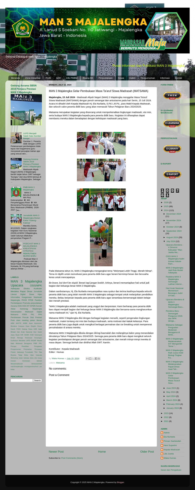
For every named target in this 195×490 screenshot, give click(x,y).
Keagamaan (27, 297)
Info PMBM (72, 78)
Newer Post (56, 451)
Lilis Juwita (169, 454)
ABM (12, 323)
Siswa (121, 78)
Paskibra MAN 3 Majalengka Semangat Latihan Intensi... (174, 280)
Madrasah (38, 297)
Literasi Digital (18, 294)
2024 (166, 210)
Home (102, 451)
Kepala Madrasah (172, 449)
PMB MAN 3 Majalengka (28, 188)
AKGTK (18, 323)
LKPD (28, 340)
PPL (40, 343)
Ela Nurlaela (169, 437)
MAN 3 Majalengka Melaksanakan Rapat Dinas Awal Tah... (174, 365)
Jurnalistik (38, 291)
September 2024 (174, 231)
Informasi (165, 78)
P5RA (24, 314)
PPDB (30, 300)
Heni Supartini (170, 445)
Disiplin (33, 326)
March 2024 (172, 400)
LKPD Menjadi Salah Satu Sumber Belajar (32, 135)
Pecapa (13, 346)
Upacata (39, 355)
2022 (166, 417)
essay (40, 358)
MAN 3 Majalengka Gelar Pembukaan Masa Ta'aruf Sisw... (174, 378)
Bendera (14, 326)
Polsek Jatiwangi (17, 352)
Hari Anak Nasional (24, 332)
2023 (166, 413)
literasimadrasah (17, 364)
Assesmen (38, 323)
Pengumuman (148, 78)
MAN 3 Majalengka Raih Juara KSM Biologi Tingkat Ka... (174, 354)
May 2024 (171, 392)
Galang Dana (27, 329)
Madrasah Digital (33, 312)
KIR (22, 335)
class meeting (22, 320)
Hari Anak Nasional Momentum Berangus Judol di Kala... (174, 292)
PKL (32, 314)
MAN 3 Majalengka (26, 281)
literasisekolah (37, 364)
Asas (31, 323)
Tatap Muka (23, 355)
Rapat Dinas (26, 291)
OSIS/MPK (36, 285)
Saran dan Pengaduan (171, 470)
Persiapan (38, 349)
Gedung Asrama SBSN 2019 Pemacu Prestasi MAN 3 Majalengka (24, 89)
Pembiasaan (16, 317)
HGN (20, 306)
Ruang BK (88, 78)
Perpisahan (28, 349)
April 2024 (171, 396)
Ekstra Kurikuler (33, 288)
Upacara (17, 285)
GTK (58, 78)
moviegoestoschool (31, 366)
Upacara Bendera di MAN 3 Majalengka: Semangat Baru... (175, 303)
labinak (39, 361)
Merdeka (15, 291)
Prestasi (38, 317)
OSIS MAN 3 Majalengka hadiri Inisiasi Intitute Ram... (175, 260)
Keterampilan (16, 312)
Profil (48, 78)
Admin (167, 433)
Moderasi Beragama (24, 343)
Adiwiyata (15, 288)
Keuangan (38, 338)
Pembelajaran (16, 303)
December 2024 (173, 214)
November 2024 (173, 220)
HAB (35, 329)
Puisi (13, 320)
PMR (35, 343)
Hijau (40, 294)
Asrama (14, 306)
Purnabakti (29, 352)
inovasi (13, 361)
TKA (35, 352)
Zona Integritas (32, 78)
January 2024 (172, 408)
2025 (166, 206)
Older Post (147, 451)
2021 (166, 421)
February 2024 (173, 404)
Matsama (60, 363)
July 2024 (171, 241)
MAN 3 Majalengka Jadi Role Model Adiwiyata (174, 270)
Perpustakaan (106, 78)
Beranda (15, 78)
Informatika (15, 297)
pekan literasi (36, 320)
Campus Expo (24, 326)
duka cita (33, 358)
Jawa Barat (15, 335)
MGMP (33, 340)
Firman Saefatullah (172, 441)
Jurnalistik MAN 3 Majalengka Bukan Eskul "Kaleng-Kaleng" (31, 219)
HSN (24, 306)
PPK (40, 314)
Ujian (32, 355)
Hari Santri (37, 332)
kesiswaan (26, 361)
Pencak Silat (28, 317)
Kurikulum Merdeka (18, 340)
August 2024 (172, 237)
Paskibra (38, 300)
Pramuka (26, 303)
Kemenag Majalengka (31, 309)
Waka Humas (170, 458)
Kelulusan (28, 338)
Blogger (120, 482)
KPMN (32, 306)
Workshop (14, 358)
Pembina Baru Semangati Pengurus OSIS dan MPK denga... (174, 316)
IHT (28, 306)
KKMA (26, 335)
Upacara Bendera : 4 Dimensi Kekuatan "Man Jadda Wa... (174, 248)
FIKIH (18, 329)
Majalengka (15, 300)
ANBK (25, 323)
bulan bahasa (24, 358)
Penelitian (25, 346)
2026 (166, 202)
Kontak (178, 78)
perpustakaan (36, 303)
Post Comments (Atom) (72, 458)
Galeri (132, 78)
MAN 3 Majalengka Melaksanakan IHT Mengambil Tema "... (174, 342)
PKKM (24, 300)
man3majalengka (17, 366)
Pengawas (38, 346)
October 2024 (172, 227)
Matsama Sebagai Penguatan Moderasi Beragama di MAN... (174, 330)
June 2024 (171, 388)
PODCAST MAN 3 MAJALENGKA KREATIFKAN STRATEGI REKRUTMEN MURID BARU (31, 249)
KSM (32, 335)
